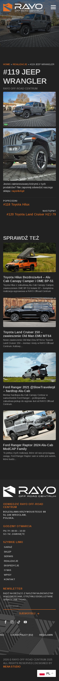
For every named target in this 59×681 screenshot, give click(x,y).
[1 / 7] (29, 154)
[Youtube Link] (25, 622)
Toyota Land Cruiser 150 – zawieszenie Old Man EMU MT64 (27, 334)
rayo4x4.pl (18, 191)
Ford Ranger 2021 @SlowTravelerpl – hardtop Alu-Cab (29, 389)
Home (6, 64)
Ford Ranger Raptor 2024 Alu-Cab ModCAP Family (28, 447)
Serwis (8, 556)
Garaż (8, 547)
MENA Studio (12, 666)
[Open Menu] (53, 7)
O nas (7, 570)
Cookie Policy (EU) (21, 635)
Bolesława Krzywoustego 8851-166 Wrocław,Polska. (24, 514)
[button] (51, 154)
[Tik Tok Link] (18, 622)
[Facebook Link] (5, 622)
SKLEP (7, 551)
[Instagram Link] (12, 622)
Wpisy (7, 575)
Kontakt (9, 579)
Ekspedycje (11, 565)
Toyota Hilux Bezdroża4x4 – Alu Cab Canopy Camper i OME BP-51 (28, 279)
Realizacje (20, 64)
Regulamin (46, 635)
